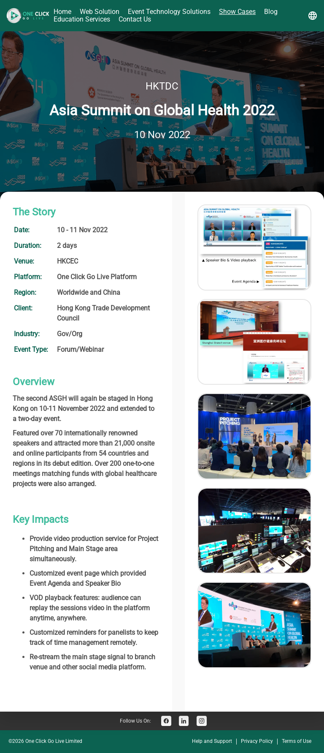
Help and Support (212, 741)
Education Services (82, 19)
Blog (271, 12)
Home (62, 12)
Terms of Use (296, 741)
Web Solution (99, 12)
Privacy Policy (257, 741)
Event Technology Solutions (169, 12)
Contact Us (135, 19)
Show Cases (237, 12)
